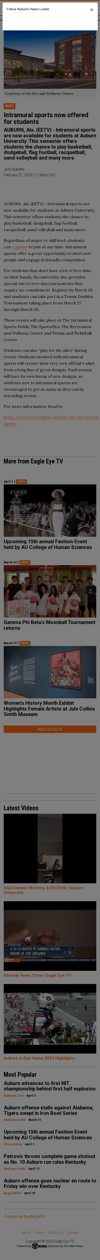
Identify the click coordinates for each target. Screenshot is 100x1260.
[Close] (92, 9)
